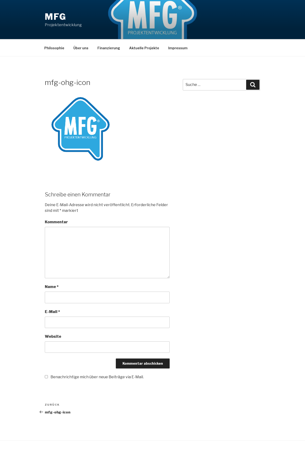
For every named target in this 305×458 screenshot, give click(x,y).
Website (53, 336)
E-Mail (52, 311)
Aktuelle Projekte (144, 48)
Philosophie (54, 48)
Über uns (80, 48)
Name (52, 286)
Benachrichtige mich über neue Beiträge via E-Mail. (97, 377)
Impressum (178, 48)
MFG (55, 16)
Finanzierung (108, 48)
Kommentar (56, 222)
